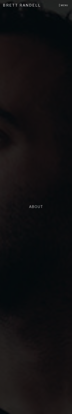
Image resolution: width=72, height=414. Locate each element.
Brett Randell (22, 5)
